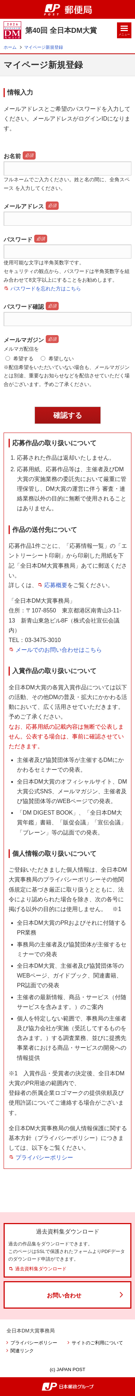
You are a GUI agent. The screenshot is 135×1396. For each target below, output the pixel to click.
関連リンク (22, 1350)
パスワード (18, 240)
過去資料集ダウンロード (41, 1268)
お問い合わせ (64, 1295)
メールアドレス (24, 206)
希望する (19, 358)
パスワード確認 (24, 307)
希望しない (57, 358)
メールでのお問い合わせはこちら (58, 650)
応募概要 (55, 585)
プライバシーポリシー (44, 1157)
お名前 (12, 156)
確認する (67, 415)
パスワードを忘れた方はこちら (45, 288)
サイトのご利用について (97, 1342)
